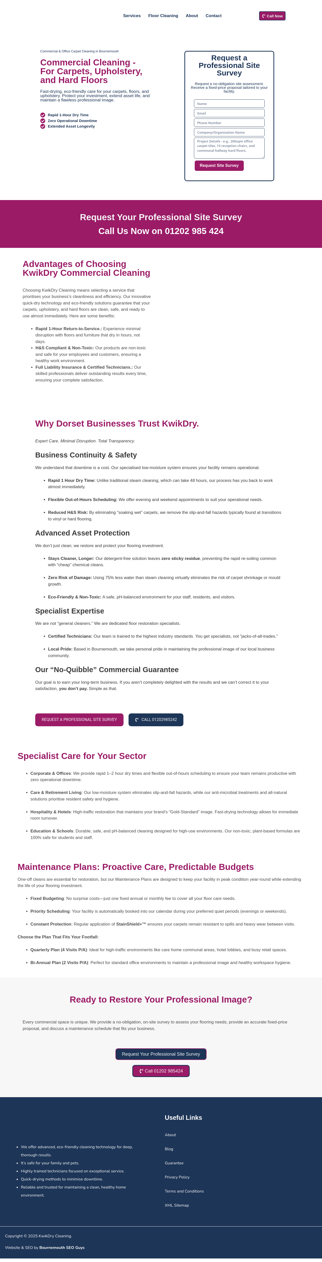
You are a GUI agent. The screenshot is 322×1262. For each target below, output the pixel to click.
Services (132, 15)
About (192, 15)
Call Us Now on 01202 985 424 (161, 231)
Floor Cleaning (163, 15)
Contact (214, 15)
